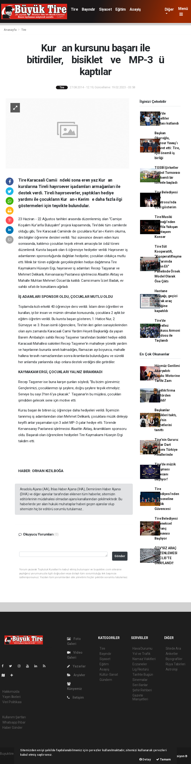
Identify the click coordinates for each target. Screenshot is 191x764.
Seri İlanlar (140, 685)
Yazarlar (76, 666)
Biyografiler (174, 659)
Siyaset (105, 9)
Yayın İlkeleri (11, 697)
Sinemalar (139, 680)
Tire (74, 9)
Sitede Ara (173, 648)
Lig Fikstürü (140, 669)
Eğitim (120, 9)
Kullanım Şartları (14, 717)
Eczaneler (139, 664)
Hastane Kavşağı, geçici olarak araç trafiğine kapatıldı (166, 301)
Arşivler (76, 675)
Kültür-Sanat (109, 674)
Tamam (163, 759)
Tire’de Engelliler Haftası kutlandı (167, 118)
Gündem (106, 680)
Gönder (119, 556)
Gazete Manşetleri (140, 697)
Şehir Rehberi (142, 690)
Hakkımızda (10, 691)
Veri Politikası (12, 702)
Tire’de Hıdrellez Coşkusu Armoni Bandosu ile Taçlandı (167, 330)
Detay (145, 759)
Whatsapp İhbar (13, 722)
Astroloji (171, 669)
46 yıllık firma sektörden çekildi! (165, 395)
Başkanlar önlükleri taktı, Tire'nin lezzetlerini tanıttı (166, 420)
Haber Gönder (12, 727)
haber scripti (9, 758)
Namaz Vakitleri (143, 659)
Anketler (172, 654)
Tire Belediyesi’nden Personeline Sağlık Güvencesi (167, 499)
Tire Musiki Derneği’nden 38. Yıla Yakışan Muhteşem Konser (166, 227)
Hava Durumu (142, 648)
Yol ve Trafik (141, 654)
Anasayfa (10, 29)
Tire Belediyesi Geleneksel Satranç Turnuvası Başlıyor (166, 528)
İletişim (75, 697)
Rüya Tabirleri (175, 664)
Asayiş (135, 9)
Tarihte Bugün (142, 674)
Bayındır (88, 9)
